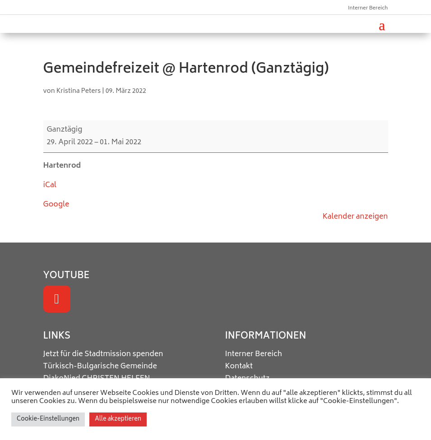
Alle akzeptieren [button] (118, 419)
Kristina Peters (78, 91)
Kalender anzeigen (355, 217)
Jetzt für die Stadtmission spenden (103, 354)
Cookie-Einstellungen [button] (48, 419)
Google (56, 204)
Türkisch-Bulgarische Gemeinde (100, 366)
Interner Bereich (368, 8)
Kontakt (239, 366)
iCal (49, 185)
